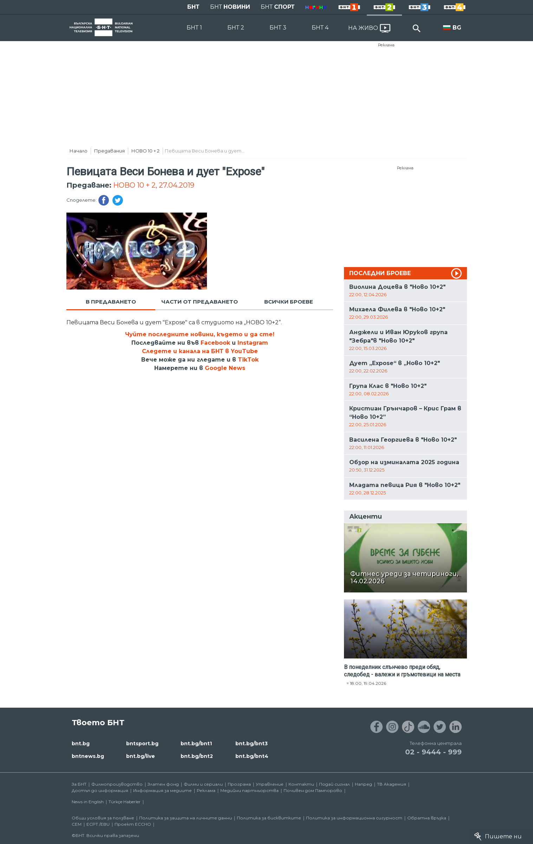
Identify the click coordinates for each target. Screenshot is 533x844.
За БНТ (79, 784)
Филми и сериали (203, 784)
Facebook (215, 342)
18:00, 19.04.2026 (368, 683)
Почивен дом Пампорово (313, 790)
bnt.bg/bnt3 (251, 743)
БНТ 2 (235, 27)
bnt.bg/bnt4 (251, 756)
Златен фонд (163, 784)
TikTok (248, 359)
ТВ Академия (391, 784)
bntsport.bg (142, 743)
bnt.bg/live (140, 756)
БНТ (193, 7)
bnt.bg (81, 743)
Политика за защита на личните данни (185, 817)
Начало (78, 151)
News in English (88, 801)
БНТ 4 (320, 27)
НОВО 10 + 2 (145, 151)
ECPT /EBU (98, 824)
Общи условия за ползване (103, 817)
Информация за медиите (162, 790)
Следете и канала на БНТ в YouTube (200, 351)
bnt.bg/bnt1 (196, 743)
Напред (363, 784)
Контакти (301, 784)
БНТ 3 (277, 27)
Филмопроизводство (117, 784)
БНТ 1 (194, 27)
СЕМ (77, 824)
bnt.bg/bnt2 (197, 756)
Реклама (386, 45)
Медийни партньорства (249, 790)
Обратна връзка (426, 817)
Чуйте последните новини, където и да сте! (199, 334)
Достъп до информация (100, 790)
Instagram (253, 342)
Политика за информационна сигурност (354, 817)
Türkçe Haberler (125, 801)
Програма (239, 784)
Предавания (109, 151)
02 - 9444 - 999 (433, 752)
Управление (270, 784)
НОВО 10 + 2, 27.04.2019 (153, 185)
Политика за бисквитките (269, 817)
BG (457, 27)
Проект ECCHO (133, 824)
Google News (225, 368)
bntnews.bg (88, 756)
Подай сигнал (334, 784)
